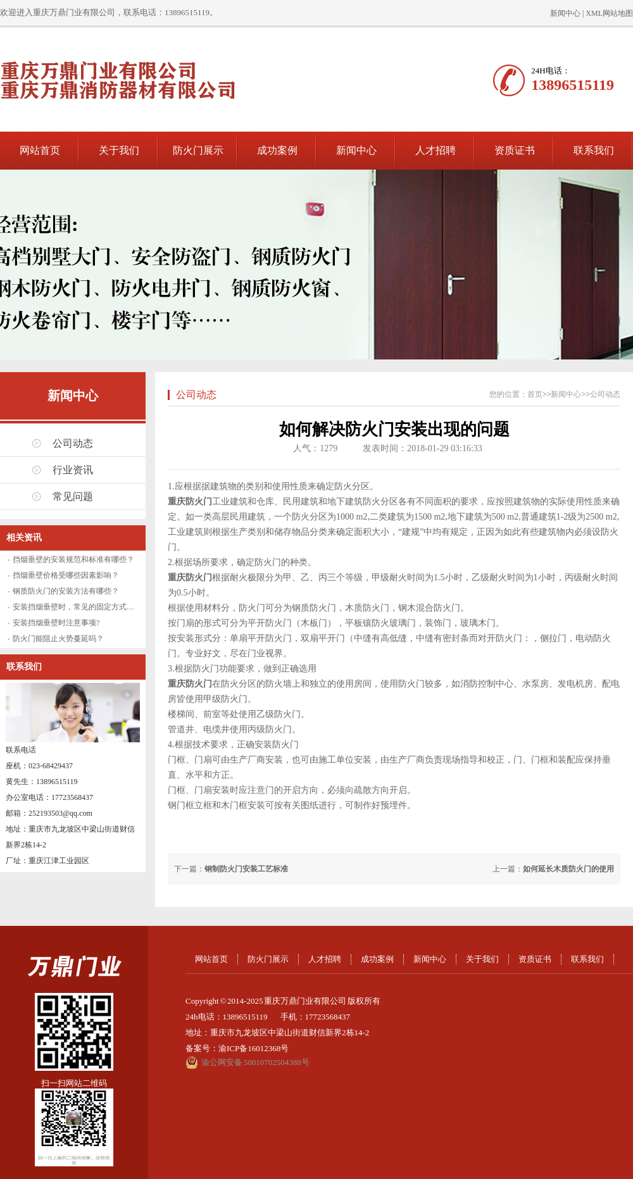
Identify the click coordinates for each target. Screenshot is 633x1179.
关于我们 (119, 150)
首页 (534, 394)
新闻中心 (565, 13)
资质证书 (514, 150)
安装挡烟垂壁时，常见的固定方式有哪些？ (85, 606)
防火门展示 (198, 150)
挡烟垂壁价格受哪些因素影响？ (66, 575)
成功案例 (277, 150)
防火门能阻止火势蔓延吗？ (58, 638)
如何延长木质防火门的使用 (568, 868)
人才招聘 (435, 150)
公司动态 (73, 443)
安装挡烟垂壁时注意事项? (56, 622)
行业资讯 (73, 470)
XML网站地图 (609, 13)
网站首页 (40, 150)
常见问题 (73, 496)
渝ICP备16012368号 (253, 1048)
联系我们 (593, 150)
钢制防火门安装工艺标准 (246, 868)
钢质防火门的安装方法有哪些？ (66, 591)
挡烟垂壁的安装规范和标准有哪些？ (73, 559)
